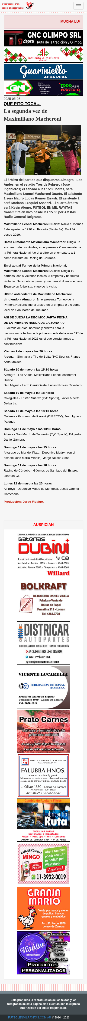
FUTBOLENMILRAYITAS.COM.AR (29, 1017)
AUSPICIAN (43, 525)
